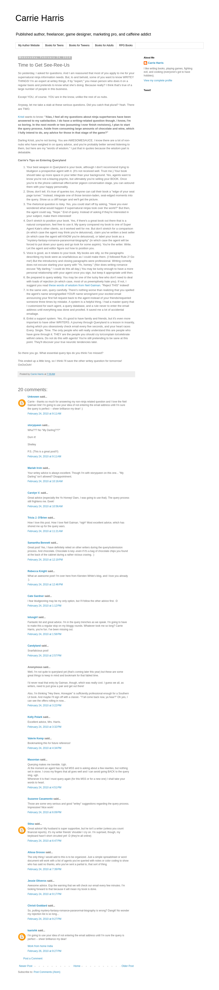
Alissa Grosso (36, 852)
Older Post (127, 966)
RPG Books (126, 45)
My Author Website (29, 45)
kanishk (32, 930)
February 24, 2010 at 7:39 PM (44, 869)
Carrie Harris (39, 18)
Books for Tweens (79, 45)
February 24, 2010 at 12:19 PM (45, 559)
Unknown (33, 396)
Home (77, 966)
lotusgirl (33, 617)
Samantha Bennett (39, 542)
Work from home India (40, 946)
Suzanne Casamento (40, 798)
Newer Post (25, 966)
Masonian (33, 759)
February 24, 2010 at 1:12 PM (44, 605)
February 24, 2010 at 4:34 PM (44, 748)
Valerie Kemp (36, 738)
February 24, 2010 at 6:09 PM (44, 812)
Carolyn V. (34, 492)
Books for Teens (54, 45)
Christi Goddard (37, 905)
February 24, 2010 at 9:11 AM (44, 413)
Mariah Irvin (35, 468)
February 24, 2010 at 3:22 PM (44, 705)
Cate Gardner (36, 596)
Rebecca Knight (37, 571)
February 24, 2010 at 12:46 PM (45, 584)
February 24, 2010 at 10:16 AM (45, 481)
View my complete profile (158, 80)
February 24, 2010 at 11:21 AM (45, 531)
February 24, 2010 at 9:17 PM (44, 894)
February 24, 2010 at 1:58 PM (44, 634)
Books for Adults (104, 45)
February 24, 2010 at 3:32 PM (44, 726)
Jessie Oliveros (37, 880)
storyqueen (34, 425)
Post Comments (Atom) (47, 972)
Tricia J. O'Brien (37, 517)
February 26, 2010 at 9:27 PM (44, 951)
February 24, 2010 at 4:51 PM (44, 787)
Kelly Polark (35, 717)
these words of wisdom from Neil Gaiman (74, 285)
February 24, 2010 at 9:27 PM (44, 918)
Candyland (34, 645)
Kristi (21, 116)
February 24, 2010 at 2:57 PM (44, 655)
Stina (31, 823)
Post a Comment (32, 958)
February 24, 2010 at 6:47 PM (44, 840)
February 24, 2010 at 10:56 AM (45, 506)
